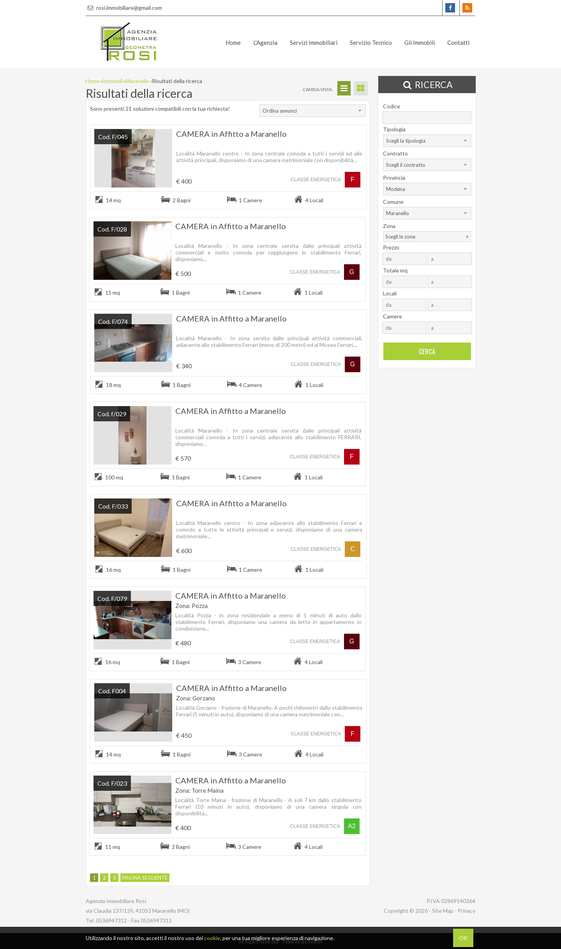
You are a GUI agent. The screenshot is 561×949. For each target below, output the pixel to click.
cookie (212, 938)
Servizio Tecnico (371, 42)
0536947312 (111, 920)
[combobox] (312, 110)
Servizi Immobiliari (313, 42)
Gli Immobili (419, 42)
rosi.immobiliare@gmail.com (124, 7)
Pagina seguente (145, 878)
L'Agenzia (265, 42)
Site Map (442, 910)
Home (233, 42)
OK (463, 938)
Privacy (466, 910)
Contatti (458, 42)
